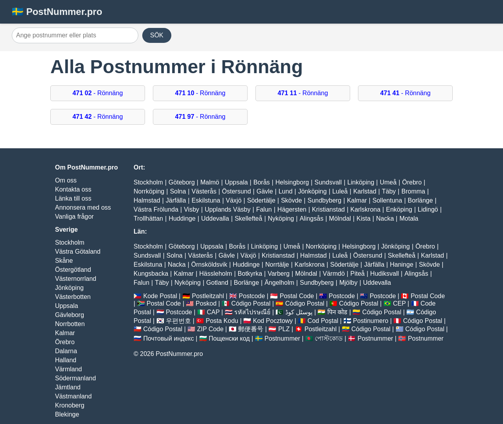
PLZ (284, 329)
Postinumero (370, 320)
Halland (65, 360)
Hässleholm (215, 273)
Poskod (206, 303)
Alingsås (311, 218)
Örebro (65, 342)
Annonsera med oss (83, 207)
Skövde (291, 200)
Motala (408, 218)
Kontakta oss (73, 189)
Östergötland (73, 269)
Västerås (204, 191)
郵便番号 (250, 329)
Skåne (64, 260)
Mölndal (340, 218)
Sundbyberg (324, 200)
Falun (264, 209)
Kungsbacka (151, 273)
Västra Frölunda (156, 209)
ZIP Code (210, 329)
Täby (389, 191)
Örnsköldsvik (209, 264)
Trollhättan (148, 218)
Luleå (340, 191)
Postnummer (282, 338)
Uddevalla (215, 218)
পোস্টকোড (329, 338)
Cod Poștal (323, 320)
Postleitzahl (208, 296)
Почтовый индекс (168, 338)
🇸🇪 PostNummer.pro (57, 11)
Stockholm (69, 242)
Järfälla (176, 200)
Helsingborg (292, 182)
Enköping (399, 209)
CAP (213, 312)
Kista (363, 218)
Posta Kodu (222, 320)
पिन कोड (337, 312)
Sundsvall (327, 182)
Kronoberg (69, 405)
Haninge (401, 264)
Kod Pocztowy (273, 320)
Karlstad (364, 191)
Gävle (265, 191)
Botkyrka (250, 273)
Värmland (68, 369)
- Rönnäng (97, 93)
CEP (399, 303)
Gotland (217, 282)
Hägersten (292, 209)
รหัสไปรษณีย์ (252, 312)
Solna (178, 191)
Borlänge (420, 200)
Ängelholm (279, 282)
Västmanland (73, 396)
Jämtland (68, 387)
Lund (286, 191)
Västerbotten (73, 296)
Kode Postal (160, 296)
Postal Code (297, 296)
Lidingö (428, 209)
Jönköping (69, 287)
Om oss (66, 180)
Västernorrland (75, 278)
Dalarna (66, 351)
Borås (261, 182)
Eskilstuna (205, 200)
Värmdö (334, 273)
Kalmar (65, 333)
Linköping (360, 182)
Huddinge (182, 218)
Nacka (385, 218)
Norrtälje (277, 264)
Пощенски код (229, 338)
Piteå (357, 273)
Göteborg (182, 182)
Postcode (252, 296)
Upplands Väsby (228, 209)
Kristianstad (328, 209)
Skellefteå (248, 218)
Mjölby (348, 282)
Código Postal (251, 303)
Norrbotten (70, 324)
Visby (191, 209)
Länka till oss (73, 198)
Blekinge (67, 414)
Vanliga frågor (74, 216)
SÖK (156, 35)
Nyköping (281, 218)
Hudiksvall (384, 273)
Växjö (234, 200)
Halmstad (147, 200)
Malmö (209, 182)
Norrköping (149, 191)
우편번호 (178, 320)
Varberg (279, 273)
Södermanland (75, 378)
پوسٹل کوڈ (298, 312)
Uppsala (66, 305)
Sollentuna (387, 200)
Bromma (413, 191)
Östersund (236, 191)
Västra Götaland (78, 251)
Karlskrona (365, 209)
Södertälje (261, 200)
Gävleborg (69, 315)
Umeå (388, 182)
